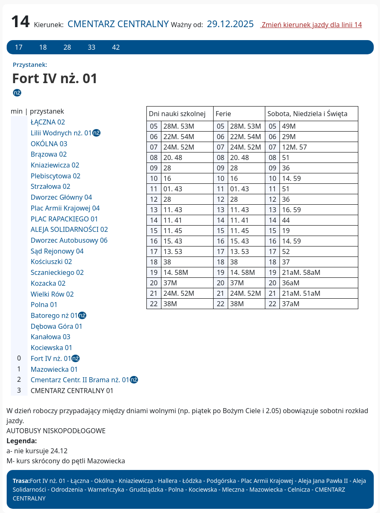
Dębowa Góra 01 (57, 326)
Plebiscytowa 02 (56, 175)
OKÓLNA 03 (49, 143)
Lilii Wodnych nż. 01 (61, 132)
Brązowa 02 (49, 154)
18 (43, 47)
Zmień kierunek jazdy (311, 24)
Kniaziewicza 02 (55, 165)
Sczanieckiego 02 (57, 272)
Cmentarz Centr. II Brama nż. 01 (80, 379)
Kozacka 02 (48, 283)
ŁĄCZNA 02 (48, 122)
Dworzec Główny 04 (61, 197)
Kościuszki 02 (51, 261)
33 (91, 47)
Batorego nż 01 (54, 315)
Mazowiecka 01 (54, 369)
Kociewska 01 (52, 347)
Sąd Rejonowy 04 (57, 251)
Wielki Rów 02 (52, 294)
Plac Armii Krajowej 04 (65, 208)
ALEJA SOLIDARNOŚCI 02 (69, 229)
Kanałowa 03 (50, 336)
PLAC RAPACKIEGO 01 (64, 218)
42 (116, 47)
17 (19, 47)
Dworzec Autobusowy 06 (69, 240)
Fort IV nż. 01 (51, 358)
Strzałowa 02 (50, 186)
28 (67, 47)
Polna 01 (44, 304)
